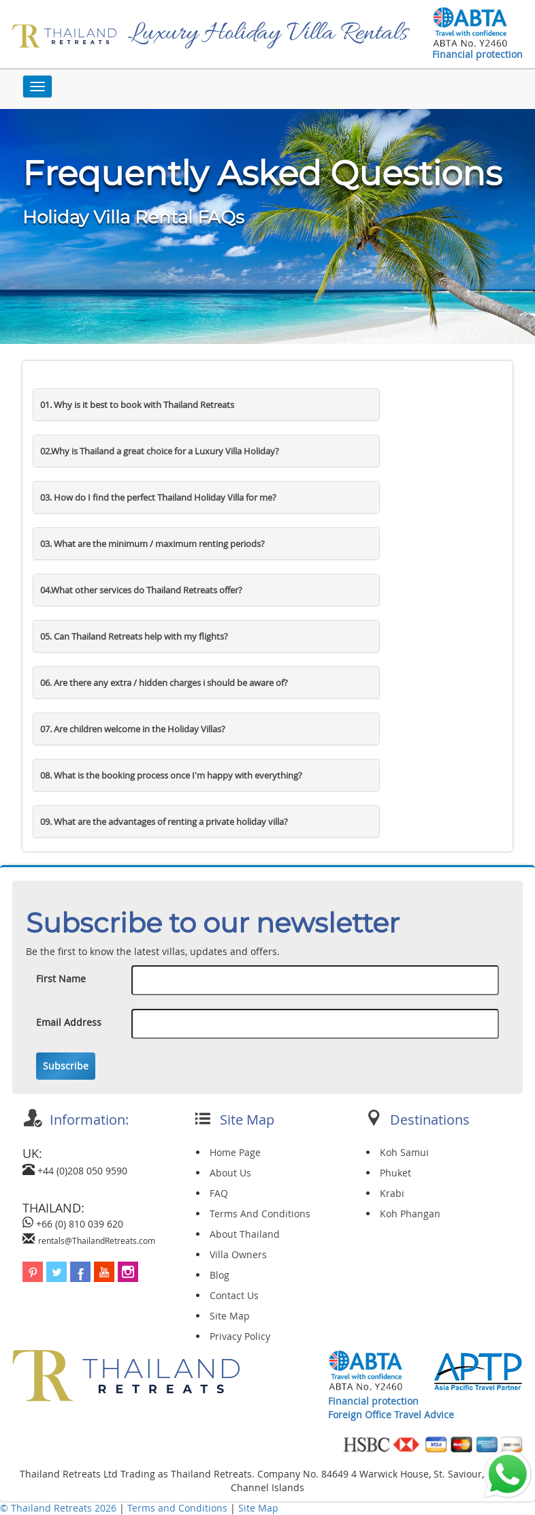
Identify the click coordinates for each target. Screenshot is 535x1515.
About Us (230, 1172)
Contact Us (234, 1295)
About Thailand (245, 1234)
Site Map (230, 1315)
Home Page (235, 1152)
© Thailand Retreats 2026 (58, 1507)
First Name (61, 978)
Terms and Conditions (178, 1507)
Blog (219, 1274)
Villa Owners (238, 1254)
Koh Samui (404, 1152)
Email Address (68, 1022)
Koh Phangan (410, 1213)
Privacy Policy (240, 1336)
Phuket (395, 1172)
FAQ (219, 1193)
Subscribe (65, 1065)
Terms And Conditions (260, 1213)
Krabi (392, 1193)
